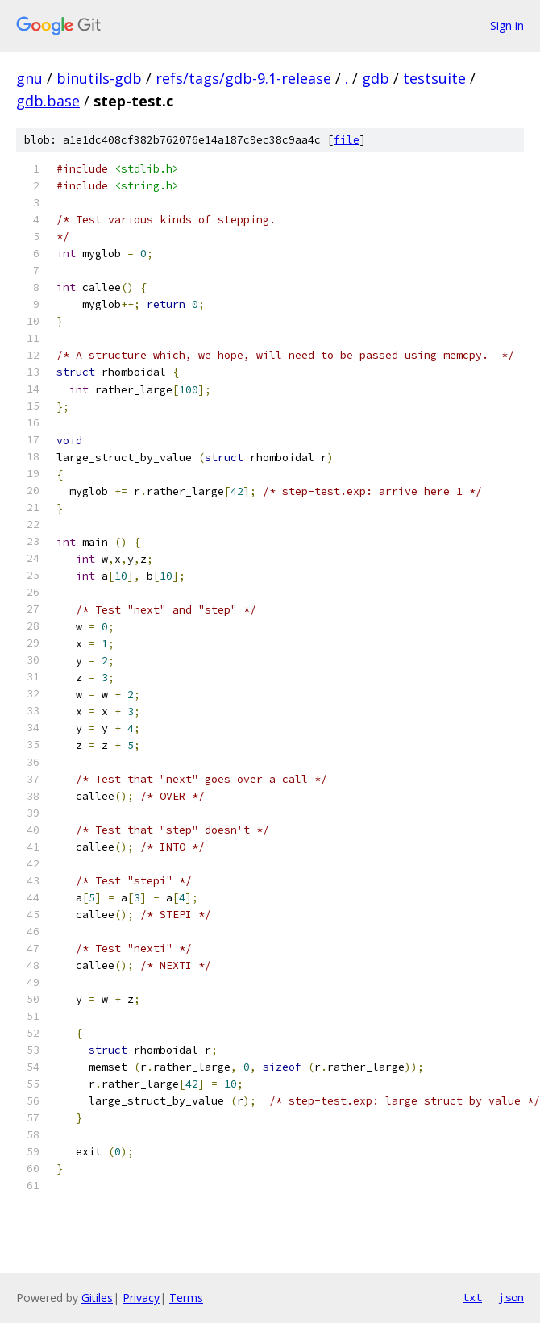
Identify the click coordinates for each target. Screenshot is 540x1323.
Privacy (141, 1297)
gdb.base (48, 100)
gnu (29, 78)
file (346, 140)
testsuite (434, 78)
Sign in (507, 25)
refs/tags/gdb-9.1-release (243, 78)
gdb (375, 78)
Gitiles (97, 1297)
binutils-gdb (99, 78)
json (511, 1297)
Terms (186, 1297)
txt (472, 1297)
